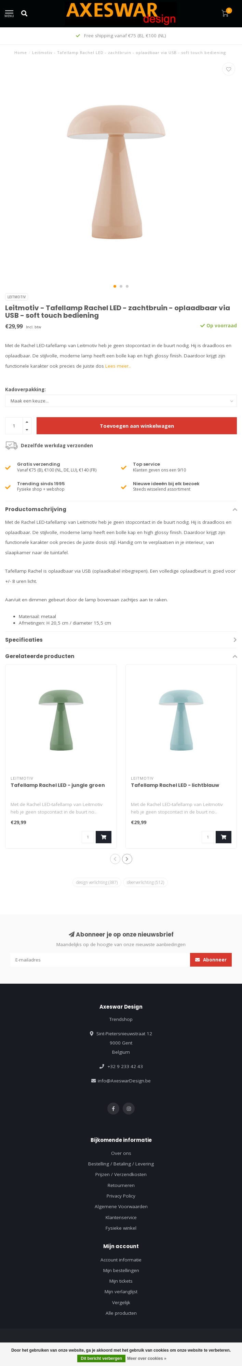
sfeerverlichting (145, 882)
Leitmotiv (17, 297)
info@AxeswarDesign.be (124, 1081)
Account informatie (121, 1260)
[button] (114, 286)
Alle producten (121, 1313)
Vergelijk (121, 1302)
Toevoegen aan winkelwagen (137, 425)
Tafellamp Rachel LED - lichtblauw (175, 785)
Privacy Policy (121, 1196)
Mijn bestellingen (121, 1270)
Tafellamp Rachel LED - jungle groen (58, 785)
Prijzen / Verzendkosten (121, 1174)
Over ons (121, 1153)
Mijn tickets (121, 1281)
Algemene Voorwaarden (121, 1206)
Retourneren (121, 1185)
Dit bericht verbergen (101, 1358)
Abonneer (211, 960)
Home (20, 52)
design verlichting (97, 882)
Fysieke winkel (121, 1228)
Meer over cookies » (146, 1358)
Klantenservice (121, 1217)
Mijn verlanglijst (121, 1291)
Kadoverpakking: (25, 389)
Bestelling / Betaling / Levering (121, 1164)
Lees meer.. (118, 366)
